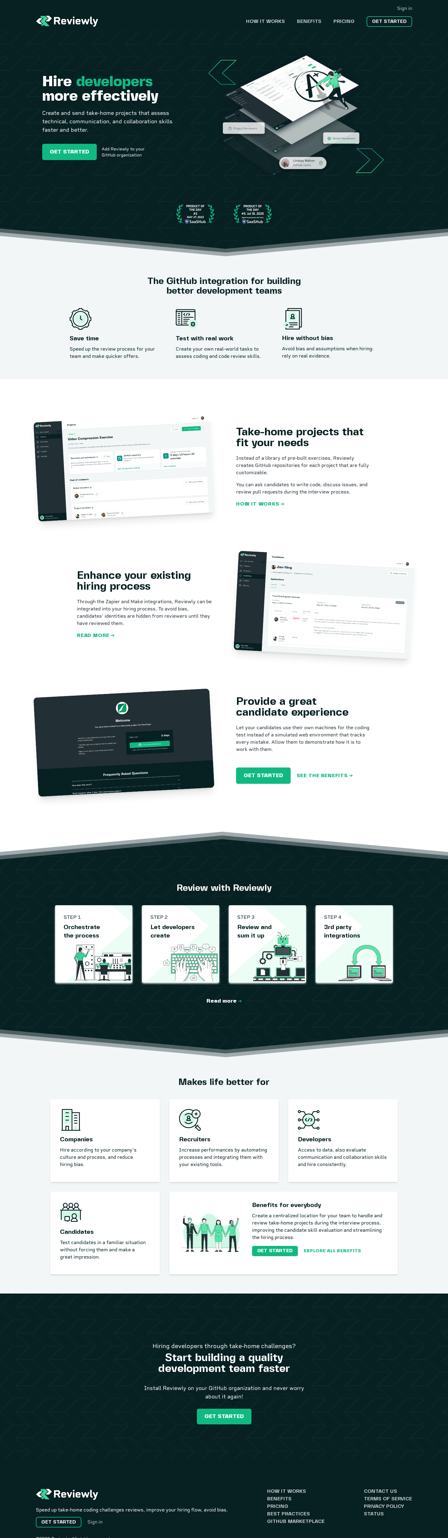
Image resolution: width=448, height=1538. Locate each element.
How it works (265, 21)
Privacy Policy (384, 1506)
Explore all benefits (332, 1251)
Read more (93, 635)
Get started (389, 21)
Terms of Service (388, 1499)
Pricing (344, 21)
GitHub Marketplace (296, 1521)
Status (374, 1514)
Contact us (380, 1491)
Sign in (404, 8)
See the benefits (322, 776)
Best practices (288, 1514)
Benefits (309, 21)
